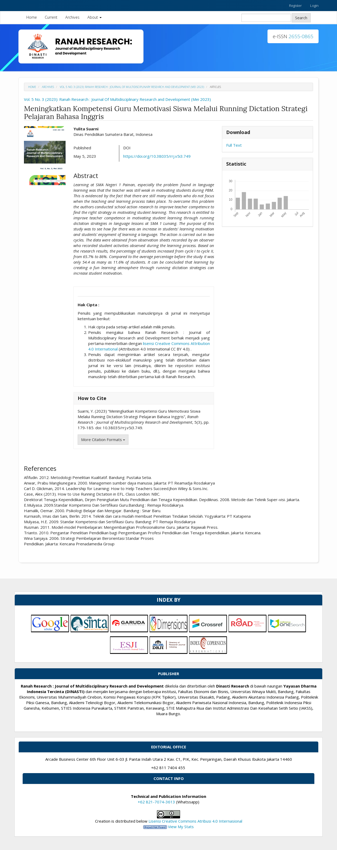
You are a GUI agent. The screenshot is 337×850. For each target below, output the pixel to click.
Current (51, 17)
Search (301, 17)
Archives (72, 17)
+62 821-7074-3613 (156, 801)
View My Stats (181, 826)
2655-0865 (301, 36)
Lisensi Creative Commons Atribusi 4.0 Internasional (195, 821)
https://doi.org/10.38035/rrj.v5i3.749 (157, 156)
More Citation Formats (103, 439)
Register (295, 5)
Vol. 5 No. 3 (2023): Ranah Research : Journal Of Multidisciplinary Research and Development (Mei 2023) (132, 87)
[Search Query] (266, 18)
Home (31, 17)
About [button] (94, 17)
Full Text (234, 145)
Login (314, 5)
